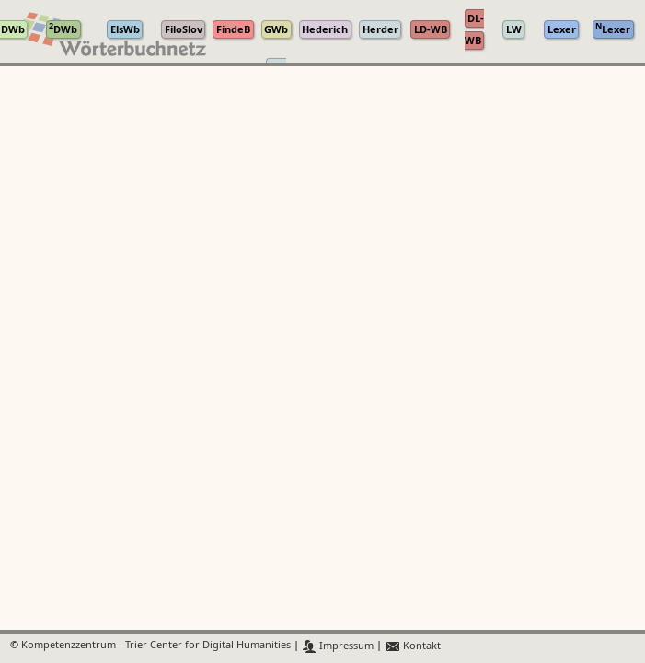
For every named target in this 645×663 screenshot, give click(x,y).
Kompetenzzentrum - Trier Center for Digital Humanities (156, 646)
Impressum (338, 646)
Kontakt (413, 646)
